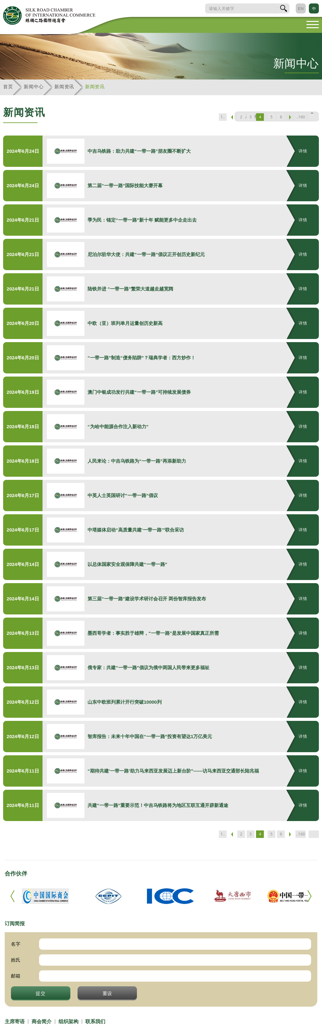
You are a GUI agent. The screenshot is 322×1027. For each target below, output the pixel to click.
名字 (15, 944)
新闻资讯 (64, 86)
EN (301, 8)
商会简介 (42, 1021)
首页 (8, 86)
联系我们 (95, 1021)
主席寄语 (15, 1021)
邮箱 (15, 975)
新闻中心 (33, 86)
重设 (108, 993)
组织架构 (68, 1021)
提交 (41, 993)
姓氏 (15, 960)
